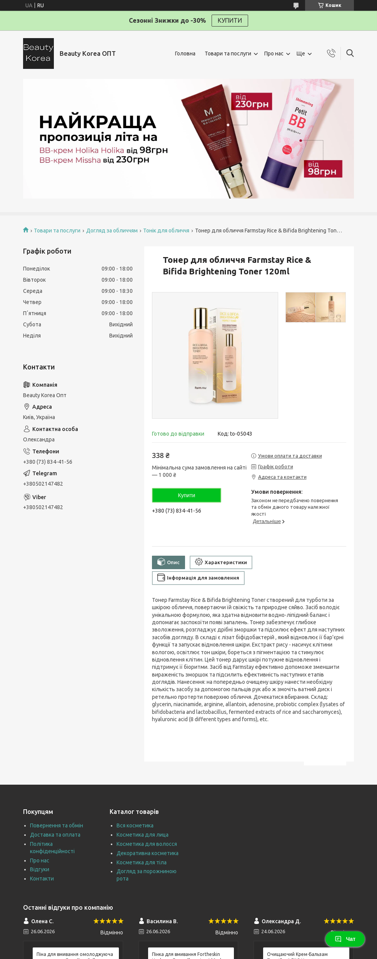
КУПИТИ (230, 20)
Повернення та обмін (56, 825)
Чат (345, 939)
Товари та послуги (228, 53)
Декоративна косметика (147, 853)
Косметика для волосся (147, 844)
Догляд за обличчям (112, 230)
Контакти (42, 878)
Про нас (274, 53)
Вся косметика (135, 825)
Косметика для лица (142, 835)
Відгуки (39, 869)
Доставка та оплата (55, 835)
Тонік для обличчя (166, 230)
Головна (185, 53)
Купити (186, 495)
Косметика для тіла (142, 862)
